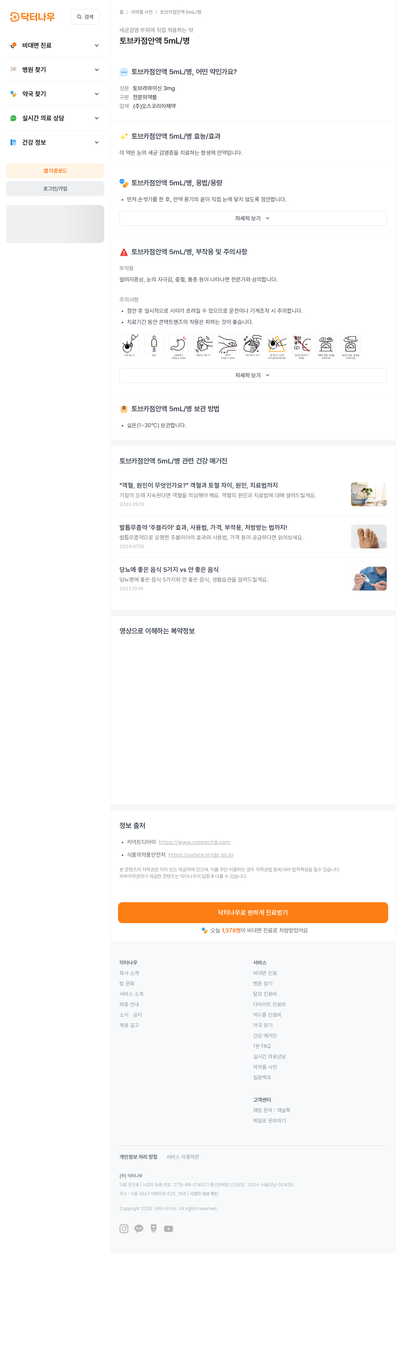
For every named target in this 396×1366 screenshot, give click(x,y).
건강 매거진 (265, 1036)
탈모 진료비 (265, 994)
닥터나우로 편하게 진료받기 (253, 912)
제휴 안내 (129, 1004)
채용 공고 (129, 1025)
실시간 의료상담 (269, 1057)
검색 (85, 17)
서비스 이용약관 (182, 1157)
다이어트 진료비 (269, 1004)
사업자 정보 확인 (204, 1193)
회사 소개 (129, 973)
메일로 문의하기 (269, 1121)
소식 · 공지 (130, 1015)
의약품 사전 (265, 1067)
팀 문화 (126, 983)
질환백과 (262, 1077)
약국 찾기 (262, 1025)
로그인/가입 (55, 189)
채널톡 (283, 1110)
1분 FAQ (262, 1046)
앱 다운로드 (55, 171)
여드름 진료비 (267, 1015)
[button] (125, 12)
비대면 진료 (265, 973)
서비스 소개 (131, 994)
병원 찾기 (262, 983)
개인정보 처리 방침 (138, 1157)
